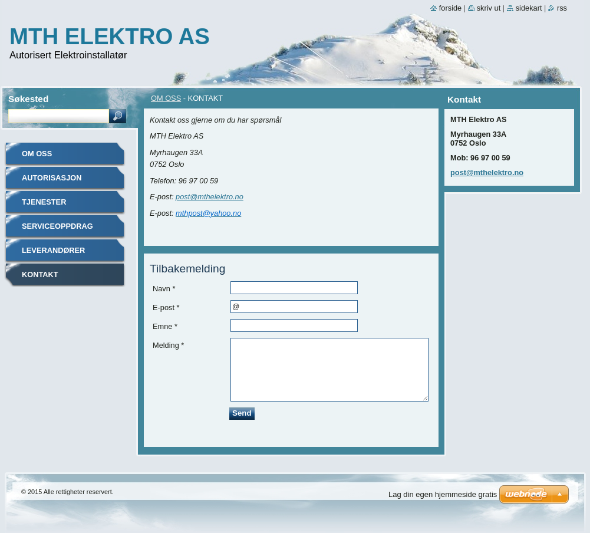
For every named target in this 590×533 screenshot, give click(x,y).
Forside (450, 8)
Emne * (165, 326)
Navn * (164, 288)
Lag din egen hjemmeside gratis (442, 494)
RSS (562, 8)
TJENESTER (44, 202)
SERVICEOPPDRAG (57, 226)
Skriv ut (489, 8)
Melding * (168, 345)
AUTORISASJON (51, 177)
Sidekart (529, 8)
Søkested (28, 99)
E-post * (166, 307)
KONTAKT (40, 274)
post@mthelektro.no (209, 196)
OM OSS (166, 98)
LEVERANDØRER (53, 250)
